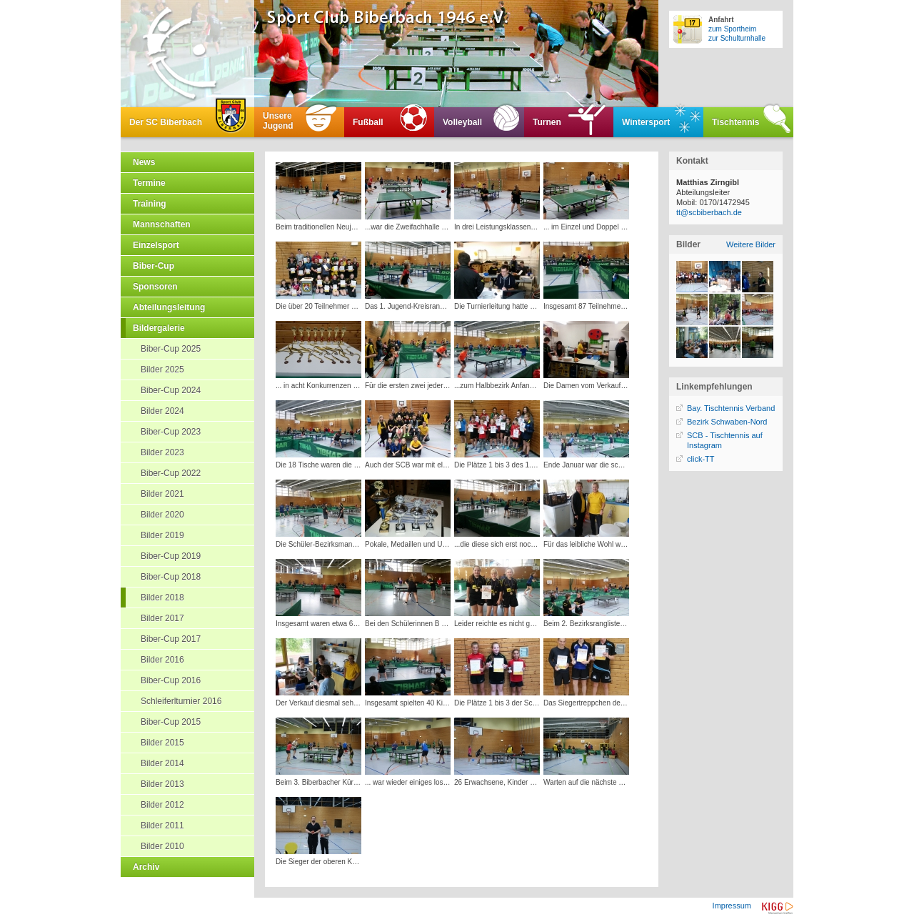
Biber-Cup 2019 (171, 556)
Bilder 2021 (162, 494)
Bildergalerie (159, 328)
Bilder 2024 (162, 411)
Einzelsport (156, 245)
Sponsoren (155, 287)
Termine (149, 183)
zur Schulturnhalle (736, 38)
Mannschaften (162, 224)
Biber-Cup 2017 (171, 639)
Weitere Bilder (750, 244)
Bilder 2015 (162, 743)
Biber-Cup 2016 (171, 680)
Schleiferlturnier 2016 (181, 701)
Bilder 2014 (162, 763)
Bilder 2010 (162, 846)
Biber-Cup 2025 (171, 349)
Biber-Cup (153, 266)
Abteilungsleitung (169, 307)
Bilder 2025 (162, 370)
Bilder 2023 (162, 452)
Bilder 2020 (162, 515)
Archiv (146, 867)
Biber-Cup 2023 (171, 432)
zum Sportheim (732, 29)
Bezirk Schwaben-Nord (727, 421)
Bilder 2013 (162, 784)
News (144, 162)
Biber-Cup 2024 (171, 390)
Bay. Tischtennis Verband (731, 408)
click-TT (701, 459)
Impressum (732, 905)
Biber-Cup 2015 (171, 722)
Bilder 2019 (162, 535)
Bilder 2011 (162, 826)
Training (149, 204)
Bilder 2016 (162, 660)
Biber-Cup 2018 (171, 577)
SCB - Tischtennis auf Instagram (725, 440)
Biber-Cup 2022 (171, 473)
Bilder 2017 (162, 618)
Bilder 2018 (162, 598)
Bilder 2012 (162, 805)
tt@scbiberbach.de (709, 212)
